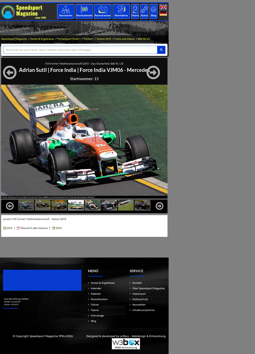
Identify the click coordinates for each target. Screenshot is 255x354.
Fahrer (95, 304)
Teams (135, 15)
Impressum (139, 293)
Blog (153, 15)
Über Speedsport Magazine (148, 288)
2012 (7, 228)
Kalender (96, 288)
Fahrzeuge (97, 315)
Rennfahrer (121, 15)
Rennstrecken (103, 15)
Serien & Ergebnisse (42, 39)
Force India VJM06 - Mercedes (115, 70)
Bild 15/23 (144, 39)
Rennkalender (84, 15)
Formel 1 (88, 39)
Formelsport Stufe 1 (68, 39)
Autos (144, 15)
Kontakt (137, 283)
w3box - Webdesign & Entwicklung (143, 336)
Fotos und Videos (124, 39)
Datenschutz (140, 299)
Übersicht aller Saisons (32, 228)
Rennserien (65, 15)
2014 (57, 228)
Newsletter (139, 304)
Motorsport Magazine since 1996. (24, 282)
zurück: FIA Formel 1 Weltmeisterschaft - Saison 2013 (34, 219)
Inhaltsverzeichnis (143, 310)
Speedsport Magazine (14, 39)
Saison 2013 (104, 39)
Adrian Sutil (33, 70)
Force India (63, 70)
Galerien (96, 293)
